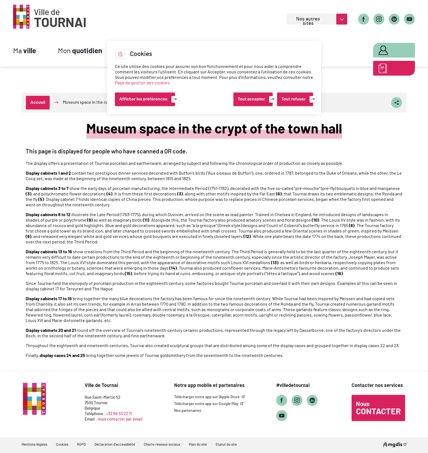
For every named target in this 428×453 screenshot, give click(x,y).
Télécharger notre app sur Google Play (206, 404)
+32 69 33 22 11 (119, 414)
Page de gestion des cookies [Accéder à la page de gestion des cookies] (142, 83)
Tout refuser (293, 99)
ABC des (391, 69)
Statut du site (226, 444)
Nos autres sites (308, 21)
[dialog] (214, 77)
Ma (24, 51)
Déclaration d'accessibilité (114, 444)
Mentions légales (34, 444)
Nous (378, 408)
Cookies (62, 444)
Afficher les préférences (143, 99)
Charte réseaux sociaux (162, 444)
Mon (80, 51)
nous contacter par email (120, 419)
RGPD (81, 444)
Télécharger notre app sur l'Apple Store (207, 397)
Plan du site (198, 444)
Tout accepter (251, 99)
